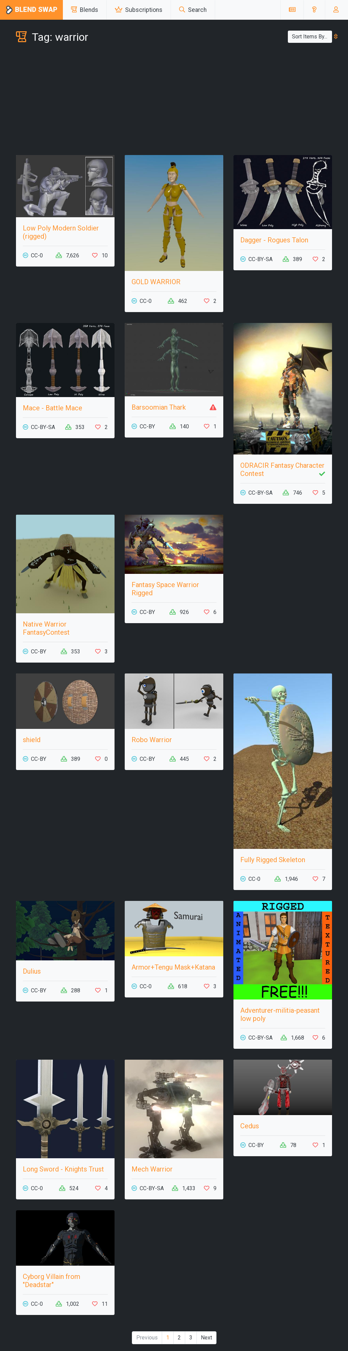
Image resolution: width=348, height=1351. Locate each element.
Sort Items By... (312, 36)
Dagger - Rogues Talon (274, 240)
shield (31, 740)
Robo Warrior (152, 740)
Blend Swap (31, 10)
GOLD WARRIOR (156, 282)
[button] (314, 10)
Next (206, 1337)
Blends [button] (84, 9)
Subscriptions (138, 9)
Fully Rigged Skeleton (272, 860)
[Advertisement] (174, 100)
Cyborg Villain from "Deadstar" (51, 1280)
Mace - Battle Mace (52, 408)
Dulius (32, 971)
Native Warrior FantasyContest (46, 628)
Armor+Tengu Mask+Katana (173, 967)
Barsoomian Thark (159, 407)
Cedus (249, 1126)
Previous (147, 1337)
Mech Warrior (152, 1169)
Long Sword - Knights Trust (63, 1169)
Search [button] (193, 9)
